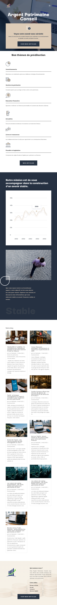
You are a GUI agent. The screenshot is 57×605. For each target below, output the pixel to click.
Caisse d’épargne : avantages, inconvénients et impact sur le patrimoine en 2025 (40, 349)
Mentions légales (34, 591)
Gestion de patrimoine (12, 355)
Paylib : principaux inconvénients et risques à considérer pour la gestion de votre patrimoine (15, 397)
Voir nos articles (28, 44)
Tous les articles (11, 358)
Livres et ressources (20, 356)
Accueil (31, 587)
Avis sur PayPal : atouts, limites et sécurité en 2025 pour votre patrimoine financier (39, 438)
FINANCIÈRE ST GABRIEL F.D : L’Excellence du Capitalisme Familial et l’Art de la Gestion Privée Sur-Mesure (16, 349)
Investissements (11, 356)
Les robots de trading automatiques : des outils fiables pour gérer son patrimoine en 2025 (15, 485)
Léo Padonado (12, 353)
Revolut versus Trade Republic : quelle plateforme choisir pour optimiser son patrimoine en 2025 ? (16, 530)
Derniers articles (34, 585)
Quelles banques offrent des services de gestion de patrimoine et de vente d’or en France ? (40, 393)
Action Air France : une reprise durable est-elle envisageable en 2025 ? (14, 441)
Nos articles (28, 163)
